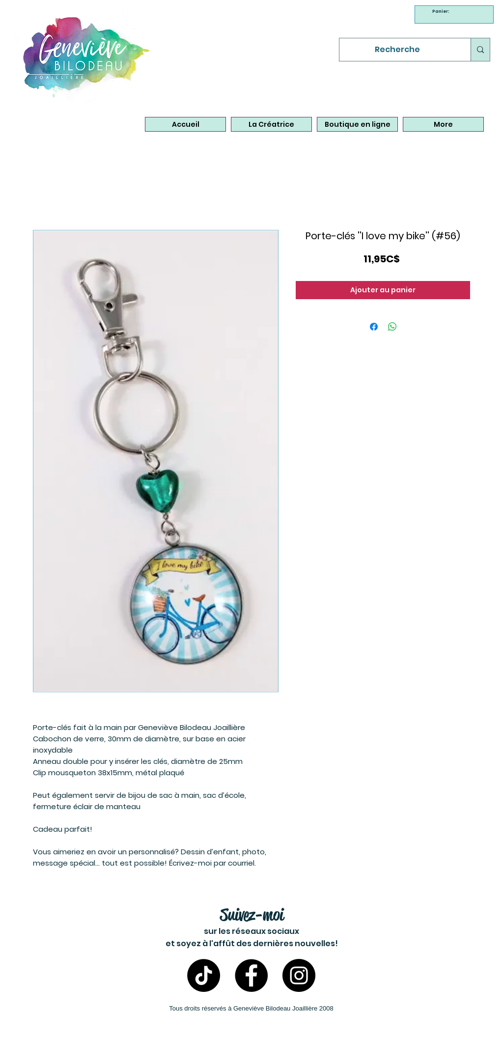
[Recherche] (397, 49)
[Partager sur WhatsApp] (392, 327)
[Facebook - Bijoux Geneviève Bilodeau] (251, 975)
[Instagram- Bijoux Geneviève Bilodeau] (298, 975)
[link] (442, 11)
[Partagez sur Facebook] (374, 327)
